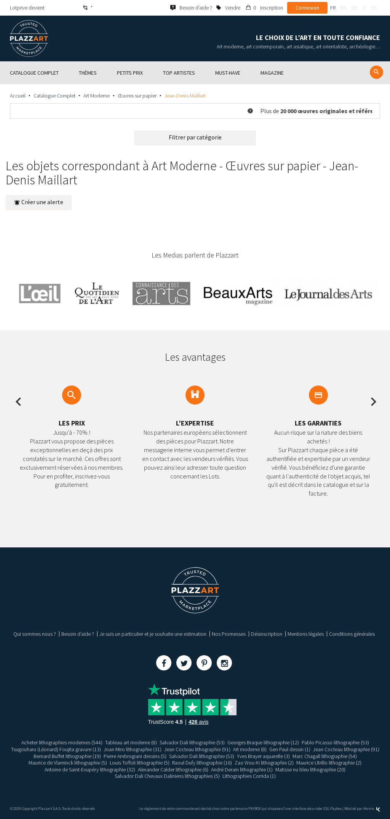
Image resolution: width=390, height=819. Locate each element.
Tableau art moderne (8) (131, 742)
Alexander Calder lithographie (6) (173, 769)
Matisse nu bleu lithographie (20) (310, 769)
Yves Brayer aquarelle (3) (263, 756)
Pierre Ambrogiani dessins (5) (135, 756)
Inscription (271, 7)
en (343, 7)
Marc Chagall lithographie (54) (324, 756)
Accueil (18, 95)
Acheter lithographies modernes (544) (61, 742)
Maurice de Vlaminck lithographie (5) (68, 762)
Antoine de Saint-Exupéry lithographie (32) (90, 769)
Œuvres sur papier (137, 95)
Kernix (371, 808)
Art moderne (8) (250, 749)
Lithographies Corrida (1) (249, 776)
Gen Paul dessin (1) (289, 749)
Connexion (307, 7)
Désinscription (266, 633)
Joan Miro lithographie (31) (132, 749)
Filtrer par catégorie (195, 137)
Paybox (336, 808)
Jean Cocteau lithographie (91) (197, 749)
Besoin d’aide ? (77, 633)
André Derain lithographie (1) (242, 769)
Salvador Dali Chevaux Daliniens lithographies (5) (167, 776)
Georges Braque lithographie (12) (263, 742)
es (374, 7)
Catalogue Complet (54, 95)
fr (333, 7)
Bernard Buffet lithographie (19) (67, 756)
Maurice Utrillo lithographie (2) (328, 762)
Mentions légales (306, 633)
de (355, 7)
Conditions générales (352, 633)
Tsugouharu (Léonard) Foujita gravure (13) (56, 749)
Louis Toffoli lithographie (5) (139, 762)
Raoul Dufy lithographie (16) (202, 762)
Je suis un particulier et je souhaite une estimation (152, 633)
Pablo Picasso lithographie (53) (335, 742)
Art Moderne (96, 95)
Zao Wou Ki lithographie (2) (264, 762)
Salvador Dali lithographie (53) (192, 742)
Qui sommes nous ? (34, 633)
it (364, 7)
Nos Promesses (229, 633)
